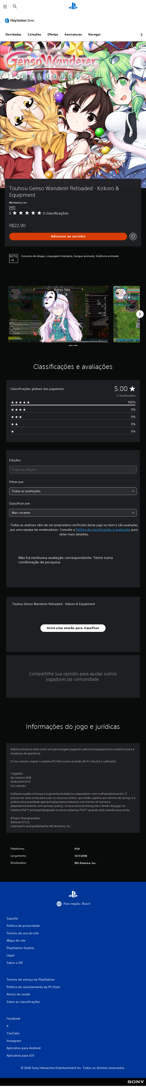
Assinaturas (73, 34)
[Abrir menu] (5, 6)
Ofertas (52, 34)
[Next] (140, 314)
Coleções (34, 34)
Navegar (94, 34)
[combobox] (73, 469)
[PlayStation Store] (20, 20)
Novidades (13, 34)
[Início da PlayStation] (73, 6)
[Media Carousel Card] (58, 314)
